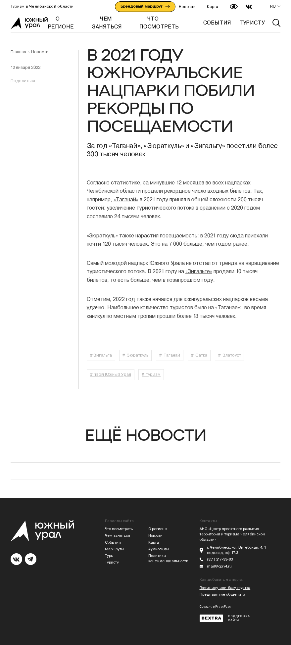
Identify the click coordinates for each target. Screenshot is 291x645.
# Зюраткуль (135, 355)
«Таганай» (126, 199)
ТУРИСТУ (252, 23)
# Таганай (169, 355)
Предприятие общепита (222, 594)
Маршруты (114, 549)
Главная (18, 52)
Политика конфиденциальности (167, 558)
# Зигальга (101, 355)
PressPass (223, 606)
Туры (109, 556)
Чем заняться (117, 535)
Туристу (112, 562)
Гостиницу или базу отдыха (225, 588)
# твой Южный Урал (110, 374)
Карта (212, 6)
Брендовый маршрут (145, 6)
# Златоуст (229, 355)
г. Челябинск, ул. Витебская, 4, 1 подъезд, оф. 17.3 (236, 550)
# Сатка (199, 355)
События (113, 542)
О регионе (157, 529)
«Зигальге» (198, 271)
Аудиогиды (158, 549)
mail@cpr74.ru (219, 566)
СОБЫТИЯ (217, 23)
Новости (187, 6)
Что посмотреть (119, 529)
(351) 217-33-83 (220, 559)
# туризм (151, 374)
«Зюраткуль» (102, 235)
